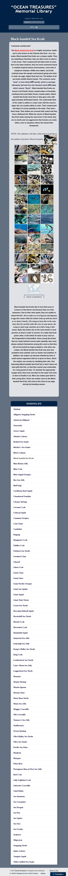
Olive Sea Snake (20, 742)
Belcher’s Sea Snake (21, 447)
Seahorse (17, 835)
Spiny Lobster (19, 851)
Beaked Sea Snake (21, 442)
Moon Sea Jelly (19, 704)
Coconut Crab (19, 507)
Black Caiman (19, 453)
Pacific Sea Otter (20, 747)
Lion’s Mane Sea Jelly (22, 665)
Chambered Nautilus (22, 496)
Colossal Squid (19, 513)
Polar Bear (17, 764)
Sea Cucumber (19, 802)
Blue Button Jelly (20, 463)
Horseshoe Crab (20, 627)
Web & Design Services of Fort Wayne (25, 873)
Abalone (16, 409)
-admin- (43, 873)
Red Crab (17, 774)
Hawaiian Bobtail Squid (23, 611)
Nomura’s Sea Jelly (21, 720)
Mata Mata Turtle (21, 698)
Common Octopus (21, 518)
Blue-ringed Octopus (22, 474)
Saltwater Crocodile (21, 785)
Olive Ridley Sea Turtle (23, 736)
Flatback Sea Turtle (21, 551)
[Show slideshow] (34, 297)
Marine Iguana (19, 687)
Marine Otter (19, 693)
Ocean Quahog (19, 731)
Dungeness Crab (20, 540)
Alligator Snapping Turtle (24, 414)
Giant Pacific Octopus (22, 584)
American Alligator (21, 420)
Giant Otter (18, 578)
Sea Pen (16, 813)
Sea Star (16, 824)
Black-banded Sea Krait (23, 458)
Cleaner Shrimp (20, 502)
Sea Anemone (19, 796)
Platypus (17, 758)
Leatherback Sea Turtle (23, 660)
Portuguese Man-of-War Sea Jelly (27, 769)
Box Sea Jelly (19, 480)
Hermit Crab (18, 622)
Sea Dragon (18, 807)
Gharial (16, 562)
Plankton (17, 753)
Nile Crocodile (19, 714)
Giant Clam (18, 573)
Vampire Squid (19, 856)
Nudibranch (18, 725)
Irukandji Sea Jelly (21, 644)
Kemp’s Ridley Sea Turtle (24, 649)
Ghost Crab (18, 567)
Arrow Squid (18, 431)
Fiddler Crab (18, 545)
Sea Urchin (18, 829)
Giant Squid (18, 594)
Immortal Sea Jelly (21, 638)
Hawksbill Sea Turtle (22, 616)
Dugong (16, 535)
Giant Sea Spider (20, 589)
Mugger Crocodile (21, 709)
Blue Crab (17, 469)
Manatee (17, 676)
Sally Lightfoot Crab (22, 780)
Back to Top (54, 870)
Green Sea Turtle (20, 605)
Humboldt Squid (20, 633)
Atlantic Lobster (20, 436)
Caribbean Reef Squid (22, 491)
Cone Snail (18, 524)
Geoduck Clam (19, 556)
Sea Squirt (17, 818)
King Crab (17, 654)
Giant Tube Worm (21, 600)
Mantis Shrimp (19, 682)
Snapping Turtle (20, 845)
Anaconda (17, 425)
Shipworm (17, 840)
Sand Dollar (18, 791)
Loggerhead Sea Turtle (23, 671)
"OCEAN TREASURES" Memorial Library (34, 8)
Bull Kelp (17, 485)
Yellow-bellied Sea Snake (23, 862)
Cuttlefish (17, 529)
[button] (32, 27)
